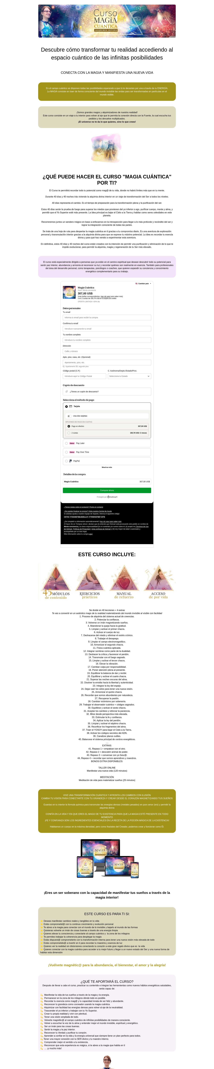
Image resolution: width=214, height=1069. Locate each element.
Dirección (67, 346)
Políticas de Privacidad (81, 529)
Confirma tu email (70, 323)
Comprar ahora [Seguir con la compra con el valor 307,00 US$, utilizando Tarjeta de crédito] (107, 490)
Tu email (66, 312)
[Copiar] (84, 517)
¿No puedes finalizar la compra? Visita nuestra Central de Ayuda (88, 511)
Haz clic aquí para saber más (110, 522)
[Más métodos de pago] (107, 467)
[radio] (107, 426)
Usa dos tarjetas (80, 416)
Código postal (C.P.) (71, 371)
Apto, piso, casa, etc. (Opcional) (76, 357)
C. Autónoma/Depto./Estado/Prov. (122, 371)
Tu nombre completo (72, 334)
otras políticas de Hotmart (101, 529)
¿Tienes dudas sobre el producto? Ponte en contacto (83, 507)
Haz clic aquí (105, 296)
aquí (90, 534)
